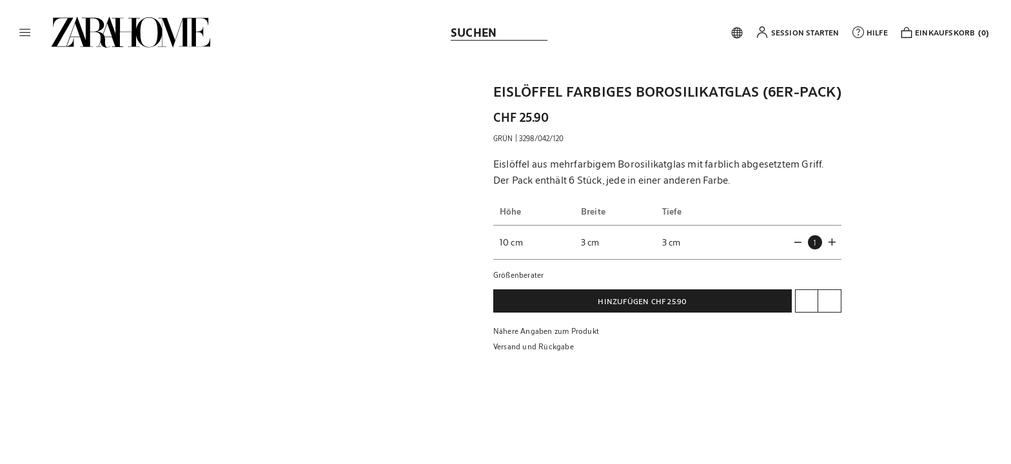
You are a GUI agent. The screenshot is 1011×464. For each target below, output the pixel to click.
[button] (25, 32)
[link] (131, 32)
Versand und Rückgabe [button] (533, 346)
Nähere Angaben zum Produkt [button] (546, 330)
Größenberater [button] (518, 274)
